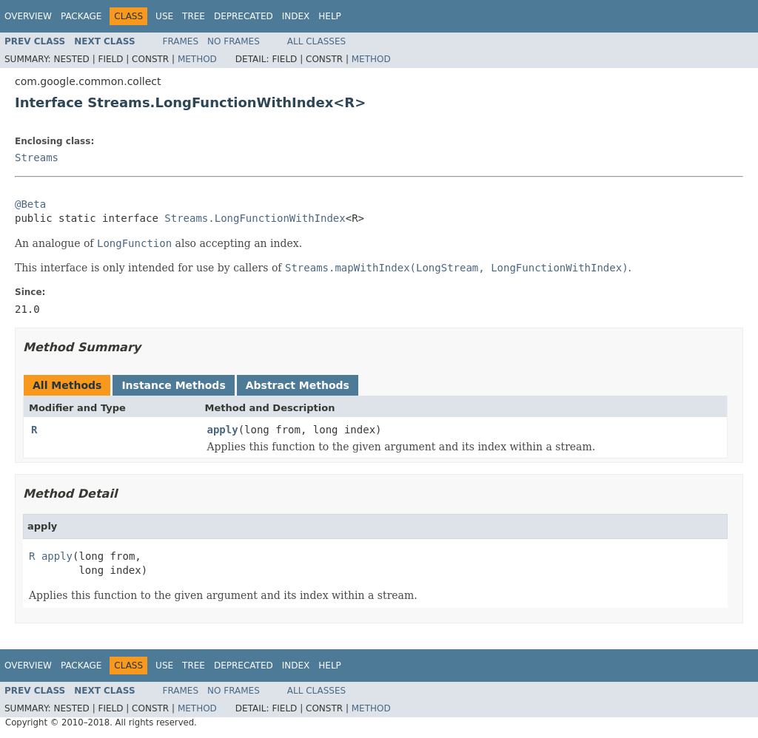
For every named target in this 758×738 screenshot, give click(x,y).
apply (222, 430)
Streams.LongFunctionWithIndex (254, 218)
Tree (193, 16)
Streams (36, 157)
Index (296, 16)
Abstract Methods (297, 385)
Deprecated (243, 16)
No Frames (233, 41)
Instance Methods (173, 385)
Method (197, 59)
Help (329, 16)
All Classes (316, 41)
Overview (28, 16)
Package (81, 16)
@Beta (30, 204)
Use (164, 16)
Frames (181, 41)
